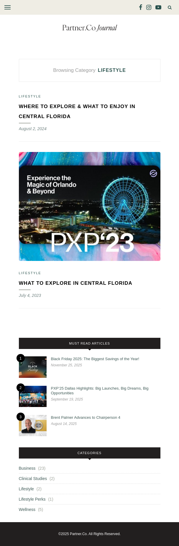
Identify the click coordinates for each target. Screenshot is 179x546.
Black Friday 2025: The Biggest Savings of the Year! (95, 359)
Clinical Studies (33, 478)
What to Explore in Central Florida (75, 283)
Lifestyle (30, 96)
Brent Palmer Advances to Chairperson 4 (86, 417)
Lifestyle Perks (32, 499)
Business (27, 468)
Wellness (27, 509)
